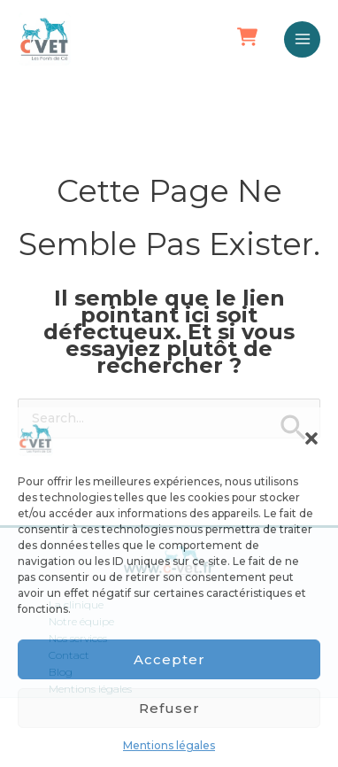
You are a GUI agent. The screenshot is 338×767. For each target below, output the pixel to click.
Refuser (169, 708)
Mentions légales (169, 745)
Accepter (169, 659)
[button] (311, 438)
